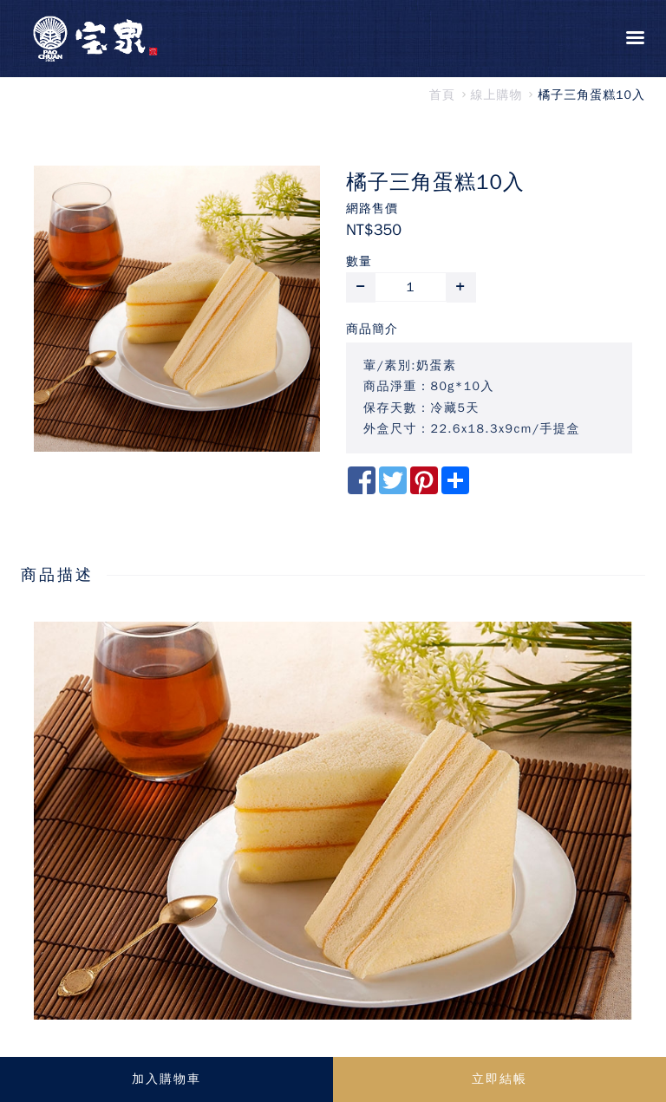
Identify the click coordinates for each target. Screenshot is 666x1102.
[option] (177, 309)
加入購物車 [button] (166, 1079)
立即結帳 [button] (499, 1079)
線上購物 (497, 95)
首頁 (442, 95)
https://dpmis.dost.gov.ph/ (124, 1038)
